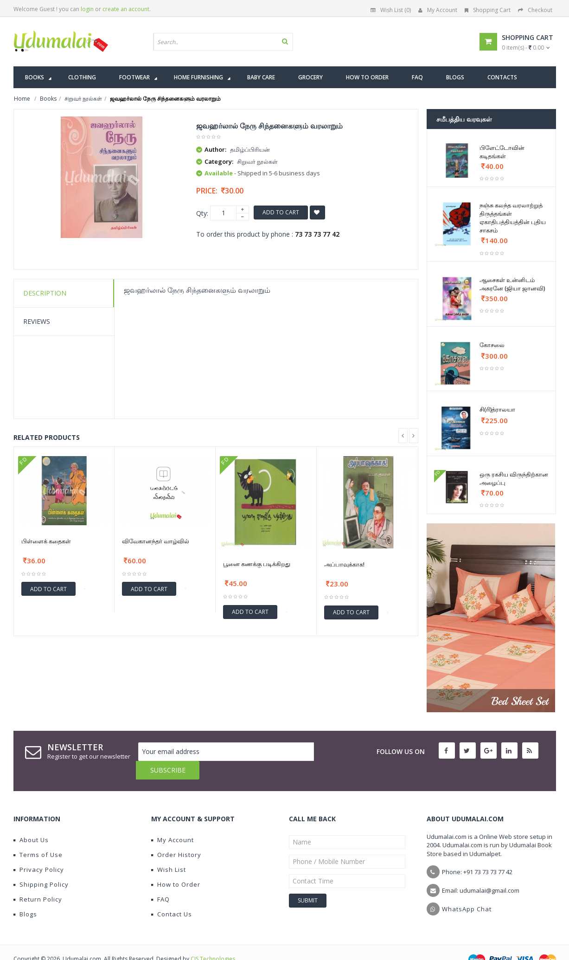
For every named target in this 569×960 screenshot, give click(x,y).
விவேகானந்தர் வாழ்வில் (155, 541)
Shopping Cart (488, 10)
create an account (125, 9)
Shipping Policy (41, 866)
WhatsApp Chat (467, 890)
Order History (176, 836)
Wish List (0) (391, 10)
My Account (437, 10)
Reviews (36, 321)
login (87, 9)
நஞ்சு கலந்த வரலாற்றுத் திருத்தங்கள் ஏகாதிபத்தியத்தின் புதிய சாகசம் (512, 217)
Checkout (535, 10)
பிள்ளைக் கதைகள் (46, 541)
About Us (31, 821)
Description (44, 293)
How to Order (175, 866)
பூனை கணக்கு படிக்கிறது (256, 564)
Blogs (25, 895)
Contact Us (171, 895)
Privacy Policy (38, 851)
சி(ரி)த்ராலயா (497, 409)
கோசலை (492, 345)
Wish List (168, 851)
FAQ (160, 880)
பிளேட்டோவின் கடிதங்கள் (501, 151)
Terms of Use (38, 836)
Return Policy (37, 880)
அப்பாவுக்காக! (344, 564)
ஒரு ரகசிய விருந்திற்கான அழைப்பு (513, 478)
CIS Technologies (213, 940)
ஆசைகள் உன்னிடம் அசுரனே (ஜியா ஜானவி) (512, 284)
